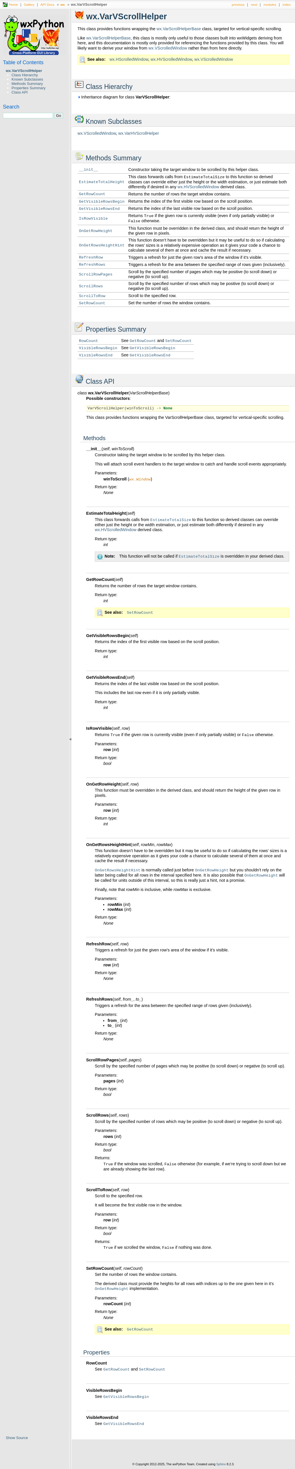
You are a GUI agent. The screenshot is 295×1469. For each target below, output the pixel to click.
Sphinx (221, 1464)
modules (270, 4)
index (287, 4)
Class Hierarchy (25, 75)
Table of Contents (23, 62)
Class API (20, 92)
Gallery (29, 4)
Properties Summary (29, 88)
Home (13, 4)
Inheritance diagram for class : (124, 97)
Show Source (17, 1438)
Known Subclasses (27, 79)
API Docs (47, 4)
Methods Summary (27, 83)
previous (238, 4)
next (254, 4)
